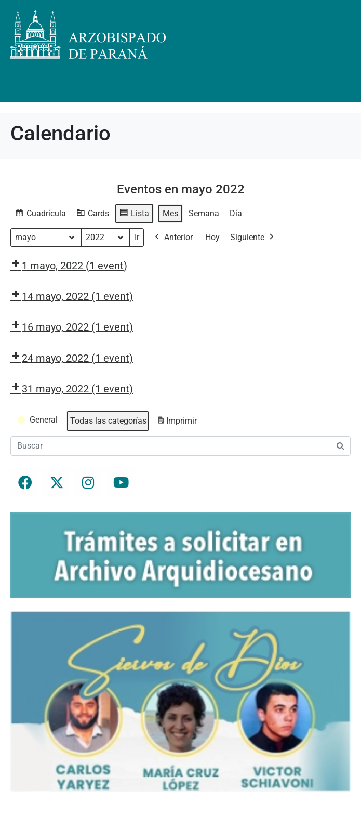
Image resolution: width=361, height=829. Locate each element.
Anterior (173, 237)
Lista (134, 214)
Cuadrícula (40, 214)
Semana (204, 213)
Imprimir (176, 423)
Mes (170, 213)
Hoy (212, 237)
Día (236, 213)
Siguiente (253, 237)
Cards (92, 214)
